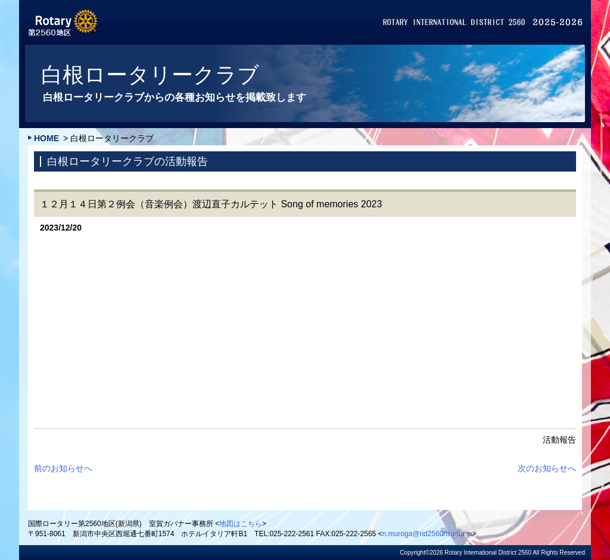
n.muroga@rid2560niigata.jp (427, 534)
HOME (46, 138)
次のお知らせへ (547, 468)
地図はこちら (240, 523)
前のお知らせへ (63, 468)
